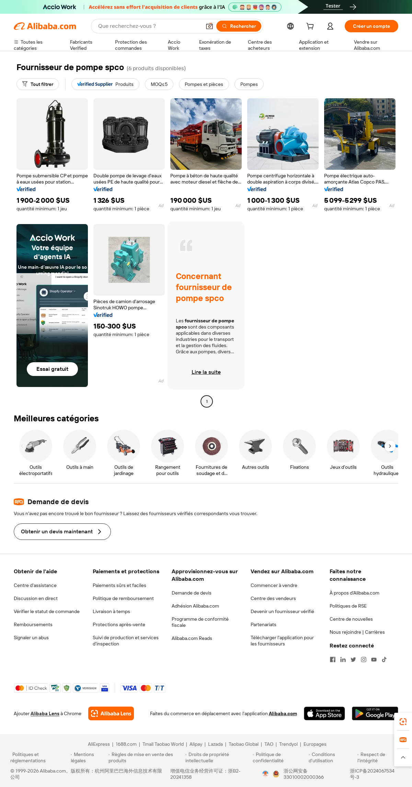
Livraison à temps (111, 611)
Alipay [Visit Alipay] (196, 744)
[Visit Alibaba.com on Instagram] (363, 659)
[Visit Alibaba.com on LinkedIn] (343, 659)
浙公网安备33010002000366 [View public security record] (304, 774)
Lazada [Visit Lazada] (215, 744)
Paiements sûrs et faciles (119, 585)
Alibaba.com (283, 713)
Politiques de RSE (348, 606)
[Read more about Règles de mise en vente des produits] (146, 757)
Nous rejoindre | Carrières (357, 632)
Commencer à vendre (274, 585)
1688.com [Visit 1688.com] (126, 744)
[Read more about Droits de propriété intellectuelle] (218, 757)
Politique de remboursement (123, 598)
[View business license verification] (265, 774)
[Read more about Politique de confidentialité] (280, 757)
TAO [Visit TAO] (268, 744)
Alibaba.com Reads (192, 638)
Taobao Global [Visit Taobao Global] (244, 744)
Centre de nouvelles (351, 619)
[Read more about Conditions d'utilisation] (332, 757)
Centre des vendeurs (273, 598)
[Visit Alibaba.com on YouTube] (374, 659)
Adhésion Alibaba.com (195, 606)
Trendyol (288, 744)
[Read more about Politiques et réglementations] (39, 757)
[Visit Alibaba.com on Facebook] (333, 659)
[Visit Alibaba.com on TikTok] (384, 659)
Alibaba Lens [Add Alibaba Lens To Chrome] (45, 713)
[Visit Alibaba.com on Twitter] (353, 659)
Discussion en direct (36, 598)
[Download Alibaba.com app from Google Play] (375, 713)
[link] (403, 722)
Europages (315, 744)
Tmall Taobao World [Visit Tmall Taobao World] (163, 744)
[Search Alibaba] (149, 26)
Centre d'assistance (35, 585)
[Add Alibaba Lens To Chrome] (111, 713)
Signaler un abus (31, 637)
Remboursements (33, 624)
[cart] (311, 27)
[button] (209, 26)
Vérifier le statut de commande (47, 611)
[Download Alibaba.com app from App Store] (324, 713)
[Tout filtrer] (37, 84)
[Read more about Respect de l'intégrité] (379, 757)
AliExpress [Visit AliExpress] (99, 744)
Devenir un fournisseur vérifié (282, 611)
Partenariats (263, 624)
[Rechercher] (238, 26)
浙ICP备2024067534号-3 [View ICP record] (372, 774)
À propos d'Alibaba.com (354, 593)
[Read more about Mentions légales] (88, 757)
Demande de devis (191, 593)
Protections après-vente (119, 624)
